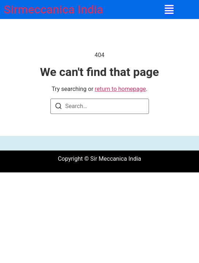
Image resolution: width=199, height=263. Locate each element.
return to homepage (120, 88)
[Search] (58, 107)
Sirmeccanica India (53, 9)
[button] (169, 9)
